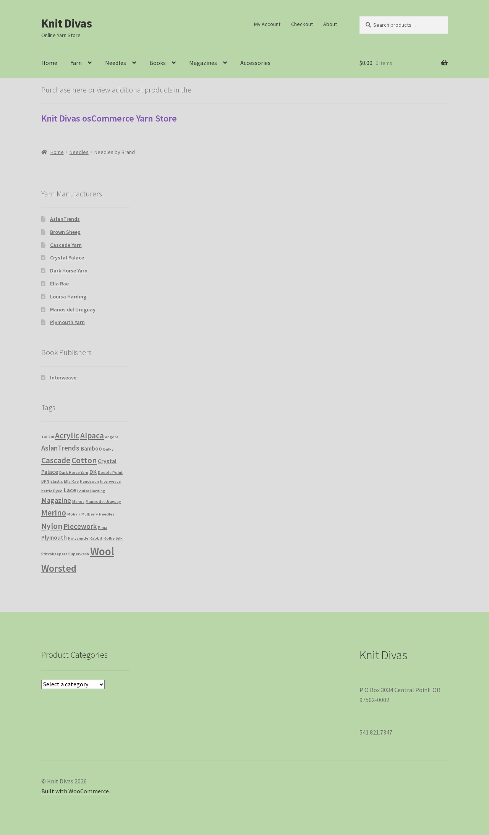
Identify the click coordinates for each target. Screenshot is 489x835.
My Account (267, 24)
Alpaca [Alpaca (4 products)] (92, 435)
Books (157, 62)
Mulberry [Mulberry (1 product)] (89, 514)
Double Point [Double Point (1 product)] (110, 472)
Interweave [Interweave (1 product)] (110, 481)
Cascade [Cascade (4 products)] (55, 460)
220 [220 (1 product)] (51, 437)
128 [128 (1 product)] (44, 437)
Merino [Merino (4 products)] (53, 512)
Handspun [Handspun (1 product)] (89, 481)
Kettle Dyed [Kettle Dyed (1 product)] (52, 490)
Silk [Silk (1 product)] (119, 538)
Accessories (255, 62)
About (330, 24)
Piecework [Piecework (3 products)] (80, 526)
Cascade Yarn (66, 245)
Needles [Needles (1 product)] (106, 514)
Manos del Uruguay (73, 309)
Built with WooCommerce (75, 791)
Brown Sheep (65, 232)
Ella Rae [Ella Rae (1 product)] (71, 481)
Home (49, 62)
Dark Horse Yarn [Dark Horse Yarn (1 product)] (73, 472)
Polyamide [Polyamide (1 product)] (78, 538)
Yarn (76, 62)
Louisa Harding (68, 296)
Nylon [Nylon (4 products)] (51, 526)
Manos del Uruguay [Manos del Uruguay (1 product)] (103, 501)
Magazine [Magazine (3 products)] (56, 500)
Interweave (63, 377)
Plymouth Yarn (67, 322)
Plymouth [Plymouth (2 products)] (54, 537)
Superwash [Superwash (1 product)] (78, 553)
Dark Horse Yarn (68, 270)
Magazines (203, 62)
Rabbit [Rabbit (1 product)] (95, 538)
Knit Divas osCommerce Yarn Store (109, 118)
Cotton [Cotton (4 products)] (84, 460)
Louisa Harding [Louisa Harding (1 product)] (91, 490)
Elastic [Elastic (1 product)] (56, 481)
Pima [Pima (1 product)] (102, 527)
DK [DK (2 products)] (93, 471)
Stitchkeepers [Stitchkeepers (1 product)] (54, 553)
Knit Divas (66, 23)
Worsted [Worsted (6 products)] (58, 568)
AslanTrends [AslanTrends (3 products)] (60, 448)
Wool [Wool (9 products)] (102, 551)
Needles (115, 62)
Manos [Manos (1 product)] (78, 501)
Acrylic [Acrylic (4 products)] (67, 435)
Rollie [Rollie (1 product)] (109, 538)
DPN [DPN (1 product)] (45, 481)
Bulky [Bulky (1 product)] (108, 449)
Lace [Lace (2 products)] (70, 490)
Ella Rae (59, 283)
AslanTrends (65, 219)
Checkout (302, 24)
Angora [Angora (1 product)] (111, 437)
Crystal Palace (67, 257)
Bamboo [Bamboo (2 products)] (91, 448)
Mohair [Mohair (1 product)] (73, 514)
